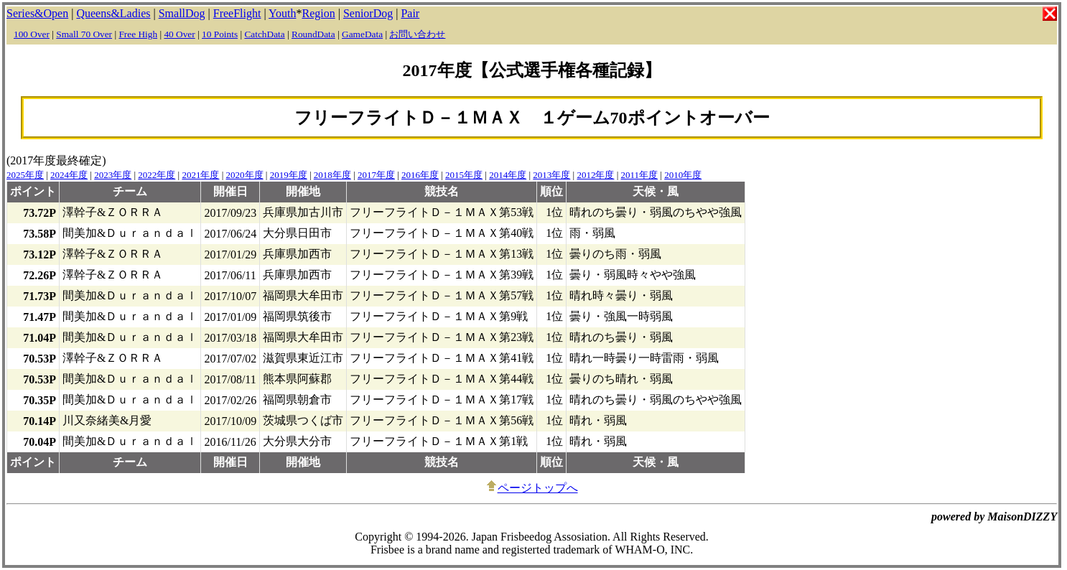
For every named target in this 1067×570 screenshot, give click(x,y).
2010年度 (683, 174)
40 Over (179, 34)
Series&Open (37, 13)
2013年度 (551, 174)
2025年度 (25, 174)
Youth (282, 13)
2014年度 (507, 174)
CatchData (264, 34)
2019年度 (288, 174)
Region (318, 13)
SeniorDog (368, 13)
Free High (137, 34)
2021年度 (200, 174)
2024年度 (69, 174)
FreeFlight (237, 13)
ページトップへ (532, 488)
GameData (362, 34)
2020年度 (245, 174)
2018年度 (332, 174)
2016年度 (420, 174)
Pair (410, 13)
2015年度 (464, 174)
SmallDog (182, 13)
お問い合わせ (417, 34)
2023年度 (112, 174)
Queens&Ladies (113, 13)
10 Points (220, 34)
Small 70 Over (84, 34)
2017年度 (376, 174)
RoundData (313, 34)
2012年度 (595, 174)
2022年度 (156, 174)
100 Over (32, 34)
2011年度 (639, 174)
